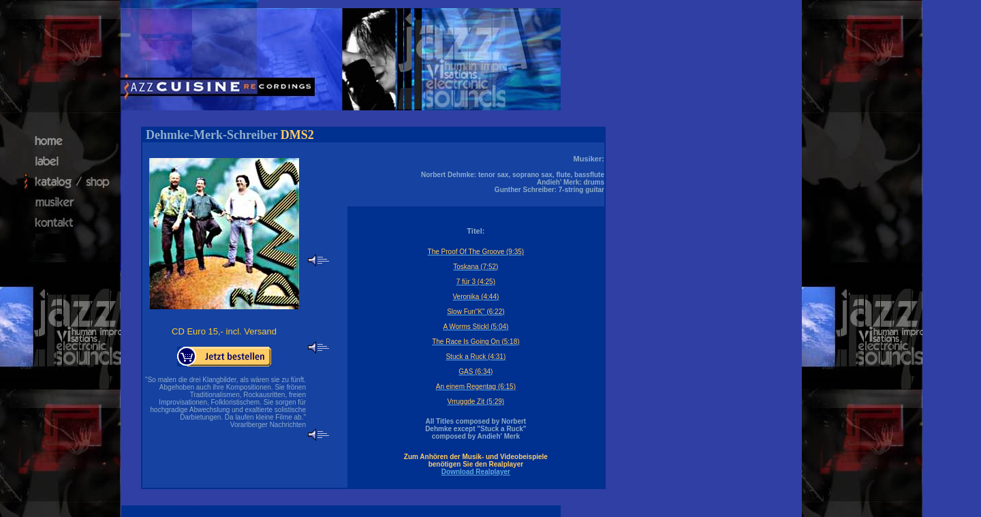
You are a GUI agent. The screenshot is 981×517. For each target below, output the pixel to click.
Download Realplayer (475, 471)
